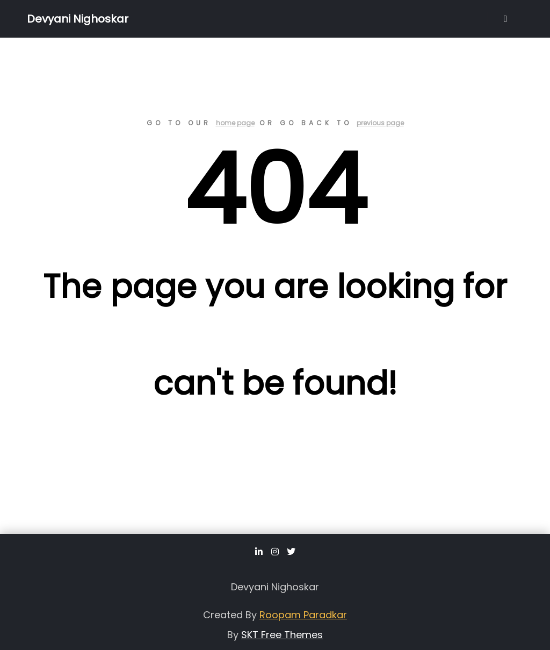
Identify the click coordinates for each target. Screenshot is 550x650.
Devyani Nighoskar (77, 18)
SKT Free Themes (282, 634)
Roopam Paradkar (303, 615)
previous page (380, 122)
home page (235, 122)
